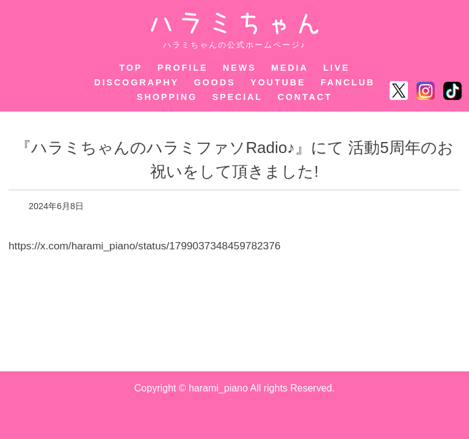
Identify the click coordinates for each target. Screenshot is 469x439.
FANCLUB (348, 82)
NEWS (239, 68)
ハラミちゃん (235, 23)
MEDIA (289, 68)
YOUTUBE (278, 82)
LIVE (336, 68)
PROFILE (183, 68)
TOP (130, 68)
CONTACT (305, 97)
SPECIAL (238, 97)
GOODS (214, 82)
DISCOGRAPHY (136, 82)
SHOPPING (167, 97)
